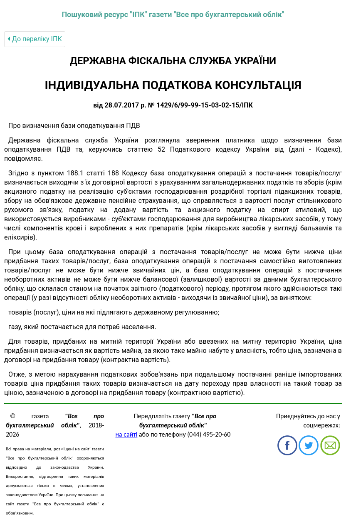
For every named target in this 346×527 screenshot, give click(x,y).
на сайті (127, 434)
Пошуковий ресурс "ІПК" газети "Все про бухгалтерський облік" (173, 14)
